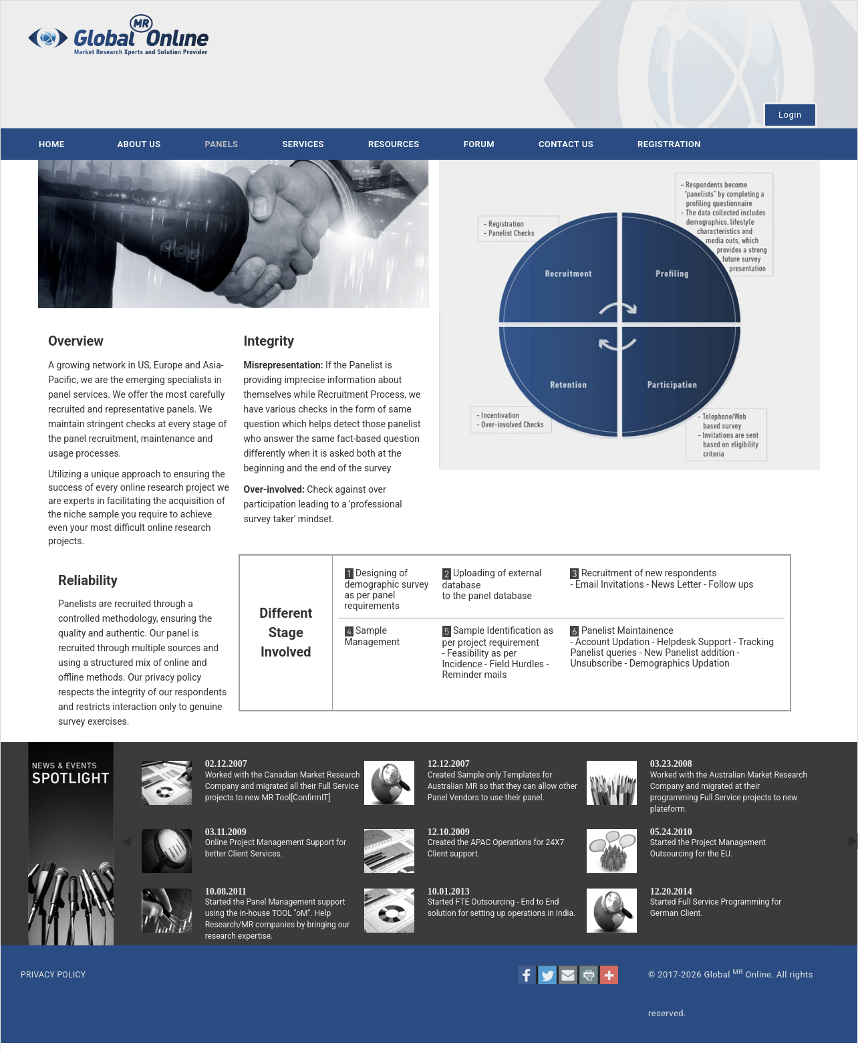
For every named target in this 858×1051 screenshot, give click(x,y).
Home (51, 144)
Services (303, 144)
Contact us (566, 144)
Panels (222, 144)
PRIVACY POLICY (53, 974)
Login (790, 115)
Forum (479, 144)
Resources (394, 144)
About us (138, 144)
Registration (669, 144)
